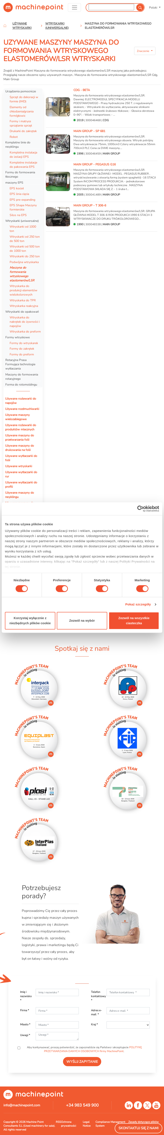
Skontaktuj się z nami (138, 1128)
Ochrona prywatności (68, 1124)
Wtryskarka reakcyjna (24, 306)
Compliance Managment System (110, 1124)
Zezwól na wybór (82, 620)
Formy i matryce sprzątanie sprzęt (21, 123)
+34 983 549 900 (82, 1105)
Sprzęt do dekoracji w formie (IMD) (24, 99)
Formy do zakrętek (22, 348)
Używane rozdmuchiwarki (22, 409)
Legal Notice (87, 1124)
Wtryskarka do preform (25, 331)
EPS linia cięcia (19, 194)
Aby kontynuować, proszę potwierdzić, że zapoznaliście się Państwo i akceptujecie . (84, 1049)
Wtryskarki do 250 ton (25, 256)
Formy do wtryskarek (24, 343)
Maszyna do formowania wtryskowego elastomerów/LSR (22, 274)
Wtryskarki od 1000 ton (23, 228)
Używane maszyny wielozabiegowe (17, 417)
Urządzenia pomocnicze (20, 91)
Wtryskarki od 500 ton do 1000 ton (25, 248)
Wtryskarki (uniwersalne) (22, 221)
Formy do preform (22, 354)
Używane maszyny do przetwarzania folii (19, 437)
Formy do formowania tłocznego (20, 174)
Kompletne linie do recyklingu (17, 144)
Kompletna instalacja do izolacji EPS (23, 154)
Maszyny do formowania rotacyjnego (21, 376)
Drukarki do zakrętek (23, 131)
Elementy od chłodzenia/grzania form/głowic (22, 111)
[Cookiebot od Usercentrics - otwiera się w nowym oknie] (140, 508)
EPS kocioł (17, 188)
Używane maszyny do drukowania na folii (19, 447)
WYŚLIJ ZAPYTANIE (82, 1061)
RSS (58, 1122)
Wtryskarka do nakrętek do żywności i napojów (25, 321)
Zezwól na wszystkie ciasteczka (133, 620)
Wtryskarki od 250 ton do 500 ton (25, 238)
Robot (14, 137)
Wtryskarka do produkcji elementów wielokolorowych (23, 290)
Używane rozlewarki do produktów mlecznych (20, 427)
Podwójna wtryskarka (24, 262)
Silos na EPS (18, 215)
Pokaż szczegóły (138, 604)
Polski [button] (153, 7)
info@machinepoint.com (21, 1105)
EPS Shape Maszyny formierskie (23, 207)
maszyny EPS (14, 182)
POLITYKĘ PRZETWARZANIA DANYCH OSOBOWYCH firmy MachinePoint (93, 1049)
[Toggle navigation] (74, 7)
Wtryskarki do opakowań (22, 311)
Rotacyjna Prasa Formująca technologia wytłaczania (20, 364)
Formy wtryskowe (17, 337)
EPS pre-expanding (22, 199)
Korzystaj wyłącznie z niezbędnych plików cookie (30, 620)
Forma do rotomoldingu (21, 384)
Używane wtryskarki (18, 466)
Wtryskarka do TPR (23, 300)
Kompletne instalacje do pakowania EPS (23, 164)
